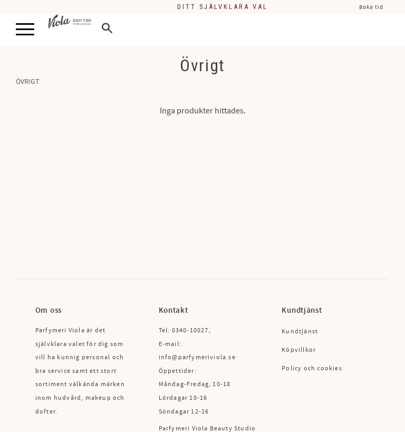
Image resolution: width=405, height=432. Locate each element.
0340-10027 (190, 330)
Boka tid (371, 7)
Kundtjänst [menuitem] (300, 331)
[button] (25, 30)
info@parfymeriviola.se (197, 357)
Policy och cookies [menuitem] (312, 368)
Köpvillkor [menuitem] (299, 350)
